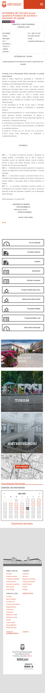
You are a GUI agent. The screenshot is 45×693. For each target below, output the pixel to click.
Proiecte (24, 587)
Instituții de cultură (11, 576)
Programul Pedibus (33, 309)
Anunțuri (37, 261)
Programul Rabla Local (32, 318)
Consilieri (9, 596)
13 (16, 508)
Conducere (25, 574)
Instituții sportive (11, 581)
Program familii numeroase (30, 290)
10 (39, 504)
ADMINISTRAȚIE (27, 594)
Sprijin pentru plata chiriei (31, 299)
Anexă (4, 223)
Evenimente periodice (22, 523)
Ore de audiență (34, 243)
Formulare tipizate (33, 252)
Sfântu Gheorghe (14, 5)
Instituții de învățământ (12, 579)
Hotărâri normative (33, 280)
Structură (25, 576)
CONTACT (25, 632)
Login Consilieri (10, 622)
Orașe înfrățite (10, 589)
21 (22, 512)
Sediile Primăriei (27, 584)
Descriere (9, 574)
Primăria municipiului (14, 3)
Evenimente (36, 271)
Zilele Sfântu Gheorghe (32, 328)
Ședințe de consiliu (11, 614)
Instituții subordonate (28, 581)
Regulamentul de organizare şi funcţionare (11, 609)
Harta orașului (22, 467)
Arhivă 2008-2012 (11, 625)
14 (22, 508)
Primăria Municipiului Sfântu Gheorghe (13, 484)
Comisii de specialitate (12, 604)
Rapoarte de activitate (28, 579)
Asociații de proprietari (12, 584)
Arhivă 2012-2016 (11, 627)
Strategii (24, 589)
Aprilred (29, 656)
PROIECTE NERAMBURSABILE (12, 632)
